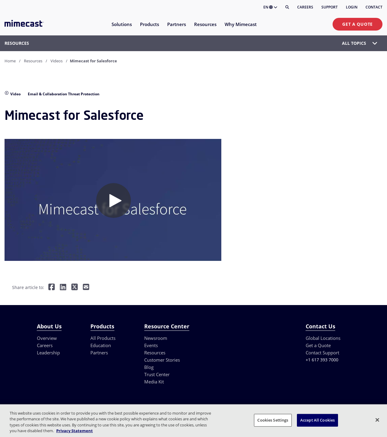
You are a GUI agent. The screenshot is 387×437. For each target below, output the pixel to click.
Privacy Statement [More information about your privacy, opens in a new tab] (74, 430)
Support (329, 7)
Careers (305, 7)
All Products (102, 338)
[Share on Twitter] (74, 287)
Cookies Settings (272, 420)
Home (10, 61)
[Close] (377, 419)
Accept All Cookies (317, 420)
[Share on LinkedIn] (63, 287)
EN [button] (270, 7)
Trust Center (157, 374)
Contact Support (322, 353)
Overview (47, 338)
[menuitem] (121, 28)
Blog (149, 367)
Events (151, 345)
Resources (33, 61)
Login (351, 7)
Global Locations (323, 338)
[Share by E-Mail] (86, 287)
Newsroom (155, 338)
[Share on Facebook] (51, 287)
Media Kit (154, 382)
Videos (56, 61)
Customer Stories (162, 360)
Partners (99, 353)
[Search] (287, 7)
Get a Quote (357, 24)
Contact (374, 7)
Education (100, 345)
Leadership (48, 353)
